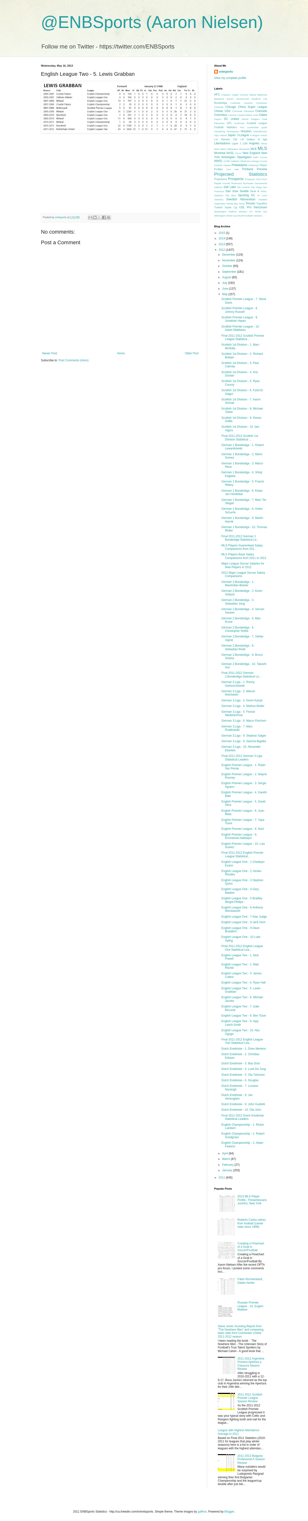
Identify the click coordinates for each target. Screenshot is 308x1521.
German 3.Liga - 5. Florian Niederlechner (238, 713)
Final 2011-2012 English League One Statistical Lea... (242, 947)
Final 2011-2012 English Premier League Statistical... (242, 854)
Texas (242, 203)
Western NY (246, 211)
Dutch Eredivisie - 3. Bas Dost (240, 1063)
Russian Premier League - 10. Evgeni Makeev (250, 1306)
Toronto (250, 203)
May (225, 294)
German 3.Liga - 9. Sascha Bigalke (243, 741)
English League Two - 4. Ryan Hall (243, 982)
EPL (229, 123)
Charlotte (219, 107)
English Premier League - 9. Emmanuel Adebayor (239, 836)
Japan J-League (238, 135)
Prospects (236, 179)
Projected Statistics (240, 174)
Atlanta (252, 94)
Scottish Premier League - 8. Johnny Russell (239, 310)
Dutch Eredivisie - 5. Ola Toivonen (243, 1074)
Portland (247, 169)
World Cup (231, 215)
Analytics (226, 94)
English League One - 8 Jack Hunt (243, 922)
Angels (235, 94)
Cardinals (235, 103)
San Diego (256, 187)
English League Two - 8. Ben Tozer (243, 1015)
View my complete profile (230, 78)
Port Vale (232, 169)
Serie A (254, 191)
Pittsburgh (253, 165)
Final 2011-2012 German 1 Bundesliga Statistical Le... (240, 538)
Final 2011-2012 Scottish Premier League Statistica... (242, 337)
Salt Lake (230, 187)
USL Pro (245, 207)
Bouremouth (243, 99)
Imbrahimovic (260, 131)
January (227, 1170)
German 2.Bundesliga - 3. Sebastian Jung (237, 601)
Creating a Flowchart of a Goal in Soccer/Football (250, 1247)
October (227, 266)
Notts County (260, 157)
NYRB (227, 161)
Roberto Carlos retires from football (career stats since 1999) (251, 1223)
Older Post (192, 353)
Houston (246, 131)
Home (121, 353)
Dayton (217, 119)
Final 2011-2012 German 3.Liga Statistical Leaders (241, 757)
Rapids (217, 183)
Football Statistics (225, 127)
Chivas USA (222, 111)
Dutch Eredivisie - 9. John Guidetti (243, 1104)
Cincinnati (237, 111)
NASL (230, 153)
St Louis (262, 195)
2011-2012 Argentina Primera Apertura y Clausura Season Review (250, 1364)
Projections (220, 179)
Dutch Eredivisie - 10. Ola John (241, 1109)
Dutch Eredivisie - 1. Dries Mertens (243, 1048)
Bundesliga (220, 102)
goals (264, 127)
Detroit (245, 119)
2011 (222, 1177)
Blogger (229, 1511)
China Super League (252, 107)
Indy (216, 135)
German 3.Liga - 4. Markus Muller (242, 706)
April (225, 1153)
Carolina (248, 103)
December (229, 254)
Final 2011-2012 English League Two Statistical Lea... (242, 1041)
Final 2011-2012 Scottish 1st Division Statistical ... (239, 437)
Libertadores (222, 143)
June (225, 288)
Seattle (244, 191)
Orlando (218, 165)
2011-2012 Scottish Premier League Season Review (249, 1398)
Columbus (220, 115)
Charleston (261, 103)
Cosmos (232, 115)
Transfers (261, 203)
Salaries (218, 187)
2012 (222, 249)
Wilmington (219, 215)
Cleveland (249, 111)
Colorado (261, 111)
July (225, 283)
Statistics (218, 199)
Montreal (219, 153)
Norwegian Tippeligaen (236, 157)
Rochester (248, 183)
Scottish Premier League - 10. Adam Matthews (240, 328)
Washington (220, 211)
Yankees (257, 215)
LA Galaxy (248, 139)
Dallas (263, 115)
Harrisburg (219, 131)
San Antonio (243, 187)
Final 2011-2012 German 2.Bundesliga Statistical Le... (241, 674)
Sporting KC (246, 195)
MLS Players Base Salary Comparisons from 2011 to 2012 (243, 556)
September (229, 271)
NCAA (238, 153)
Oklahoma (245, 161)
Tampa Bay (232, 203)
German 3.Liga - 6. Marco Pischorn (243, 720)
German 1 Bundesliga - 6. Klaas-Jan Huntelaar (242, 492)
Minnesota (244, 149)
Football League (257, 123)
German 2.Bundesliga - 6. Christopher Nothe (237, 629)
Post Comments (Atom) (73, 360)
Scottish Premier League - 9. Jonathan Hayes (239, 319)
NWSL (218, 161)
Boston (230, 99)
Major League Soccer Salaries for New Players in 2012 (242, 565)
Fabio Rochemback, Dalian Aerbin (250, 1280)
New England (251, 153)
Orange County (259, 161)
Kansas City (229, 139)
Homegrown (233, 131)
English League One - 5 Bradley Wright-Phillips (241, 900)
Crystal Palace (244, 115)
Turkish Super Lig (225, 207)
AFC (217, 94)
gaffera (202, 1511)
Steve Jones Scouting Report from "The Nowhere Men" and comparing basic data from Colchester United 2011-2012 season (240, 1331)
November (229, 260)
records (226, 183)
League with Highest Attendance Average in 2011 (238, 1432)
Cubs (255, 115)
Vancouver (260, 207)
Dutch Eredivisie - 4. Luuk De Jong (243, 1069)
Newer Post (49, 353)
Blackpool (219, 99)
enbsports (226, 71)
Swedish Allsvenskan (240, 199)
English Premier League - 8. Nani (242, 828)
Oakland (235, 161)
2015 (222, 233)
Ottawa (227, 165)
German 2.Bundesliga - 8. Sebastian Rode (237, 647)
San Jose (231, 191)
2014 (222, 238)
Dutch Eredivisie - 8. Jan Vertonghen (237, 1096)
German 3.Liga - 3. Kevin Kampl (242, 700)
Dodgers (255, 119)
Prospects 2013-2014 (256, 179)
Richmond (236, 183)
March (226, 1159)
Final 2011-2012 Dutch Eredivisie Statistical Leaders (242, 1117)
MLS (262, 148)
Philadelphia (239, 165)
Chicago (230, 107)
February (228, 1164)
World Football (245, 215)
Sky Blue (230, 195)
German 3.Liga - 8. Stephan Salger (243, 735)
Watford (233, 211)
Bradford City (259, 99)
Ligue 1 (236, 143)
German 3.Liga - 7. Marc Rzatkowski (237, 728)
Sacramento (261, 183)
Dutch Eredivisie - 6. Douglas (240, 1080)
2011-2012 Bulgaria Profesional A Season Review (251, 1459)
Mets (216, 149)
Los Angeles (251, 143)
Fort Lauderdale (249, 127)
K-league (254, 135)
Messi (264, 143)
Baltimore (262, 94)
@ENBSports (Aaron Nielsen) (152, 22)
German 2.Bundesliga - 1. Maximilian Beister (237, 583)
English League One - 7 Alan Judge (244, 916)
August (227, 277)
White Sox (261, 211)
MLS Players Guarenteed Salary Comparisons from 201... (242, 547)
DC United (231, 119)
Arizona (244, 94)
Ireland (223, 135)
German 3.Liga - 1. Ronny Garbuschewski (238, 683)
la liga (262, 139)
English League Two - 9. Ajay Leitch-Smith (240, 1022)
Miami (223, 149)
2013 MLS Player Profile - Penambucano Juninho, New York (252, 1200)
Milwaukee (232, 149)
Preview (262, 169)
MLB (253, 149)
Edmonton (219, 123)
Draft (264, 119)
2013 (222, 244)
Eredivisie (239, 123)
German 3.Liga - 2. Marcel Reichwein (238, 693)
